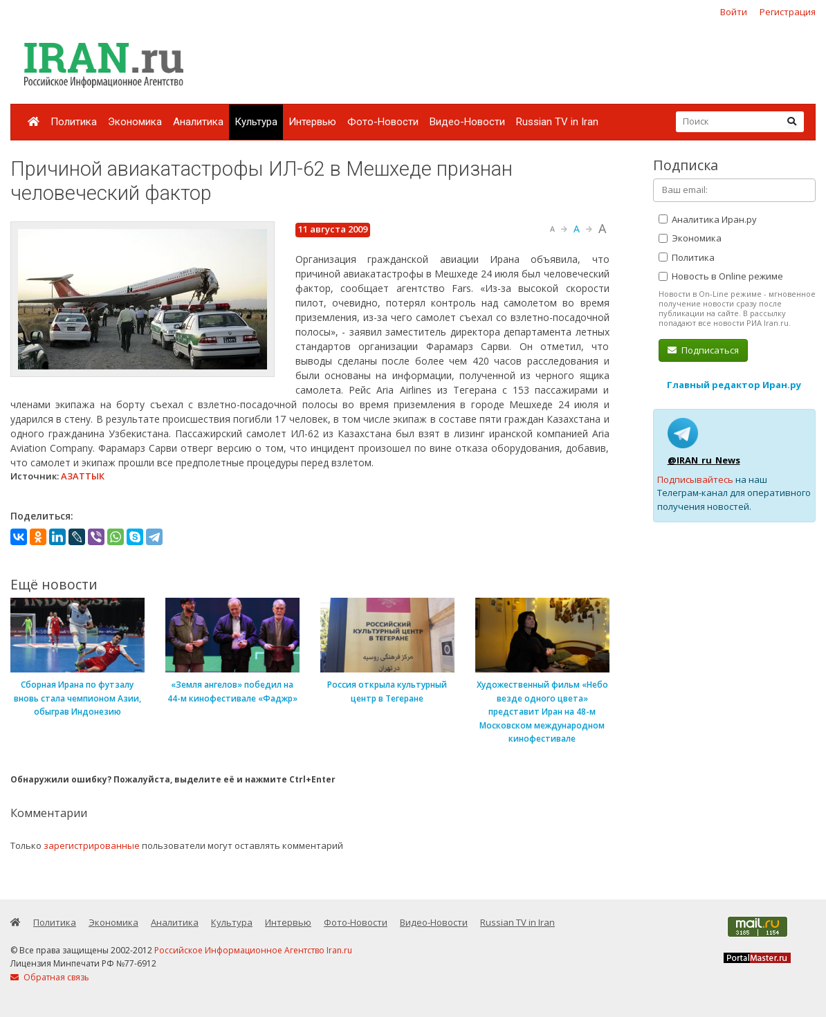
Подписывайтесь (695, 479)
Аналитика (198, 122)
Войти (733, 12)
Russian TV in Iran (557, 122)
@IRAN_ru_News (704, 460)
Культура (256, 122)
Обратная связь (49, 977)
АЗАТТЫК (82, 476)
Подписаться (703, 350)
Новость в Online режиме (721, 276)
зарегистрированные (92, 845)
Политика (74, 122)
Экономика (135, 122)
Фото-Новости (383, 122)
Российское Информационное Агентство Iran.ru (253, 950)
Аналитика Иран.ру (708, 219)
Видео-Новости (467, 122)
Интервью (312, 122)
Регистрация (788, 12)
